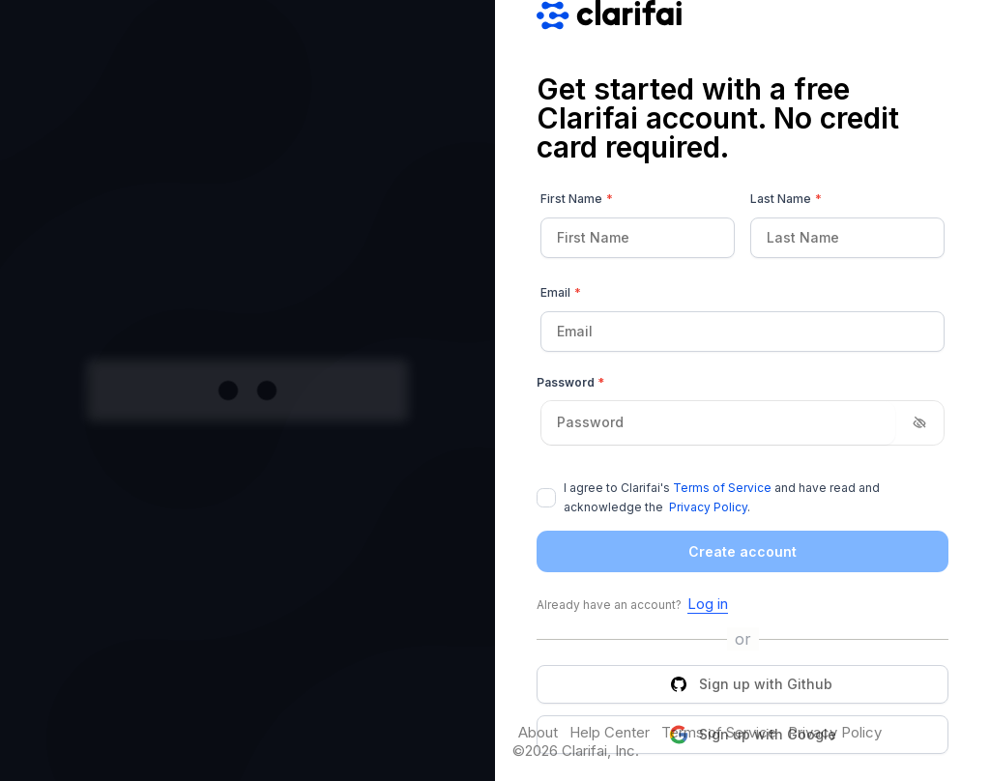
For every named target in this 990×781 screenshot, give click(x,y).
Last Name (786, 199)
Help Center (609, 732)
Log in (707, 604)
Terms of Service (722, 487)
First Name (576, 199)
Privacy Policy (708, 507)
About (538, 732)
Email (560, 293)
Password (570, 382)
